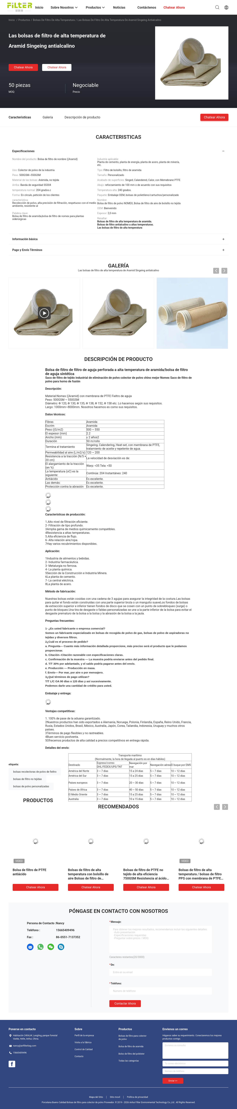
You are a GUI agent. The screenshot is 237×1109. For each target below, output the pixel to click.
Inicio (12, 20)
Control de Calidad (83, 1049)
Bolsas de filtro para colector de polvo (132, 1037)
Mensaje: (116, 921)
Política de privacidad (137, 1097)
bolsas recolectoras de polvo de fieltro (34, 771)
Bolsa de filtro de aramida (130, 1046)
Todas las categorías (128, 1061)
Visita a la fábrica (83, 1042)
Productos (24, 20)
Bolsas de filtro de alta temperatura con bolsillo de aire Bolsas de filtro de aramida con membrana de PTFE (88, 878)
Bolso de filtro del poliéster (131, 1054)
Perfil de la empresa (84, 1035)
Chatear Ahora (23, 67)
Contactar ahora (125, 1003)
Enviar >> (173, 1080)
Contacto (79, 1056)
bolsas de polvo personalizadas (31, 786)
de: (113, 964)
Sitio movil (115, 1097)
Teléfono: (116, 983)
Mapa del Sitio (96, 1097)
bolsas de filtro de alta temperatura (54, 20)
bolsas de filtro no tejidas (27, 779)
